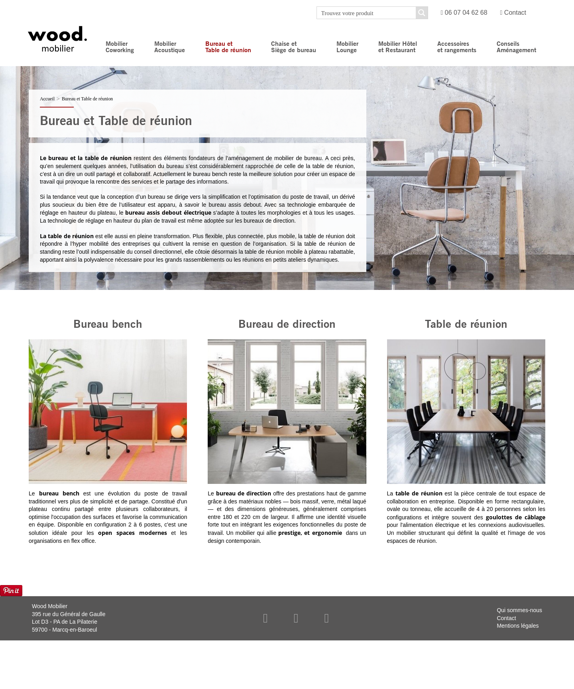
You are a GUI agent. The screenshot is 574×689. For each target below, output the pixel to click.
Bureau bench (107, 323)
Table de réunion (466, 323)
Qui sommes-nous (519, 610)
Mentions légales (518, 625)
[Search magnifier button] (422, 13)
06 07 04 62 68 (464, 12)
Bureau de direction (287, 323)
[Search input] (366, 12)
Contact (513, 12)
